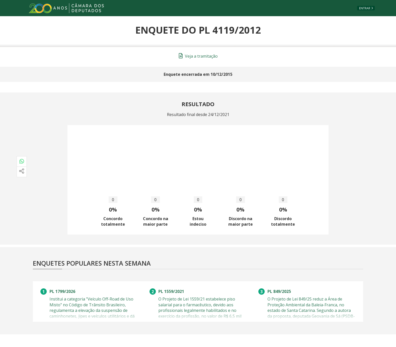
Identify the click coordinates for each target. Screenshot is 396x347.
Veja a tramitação (198, 56)
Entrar (364, 8)
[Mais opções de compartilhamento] (22, 172)
